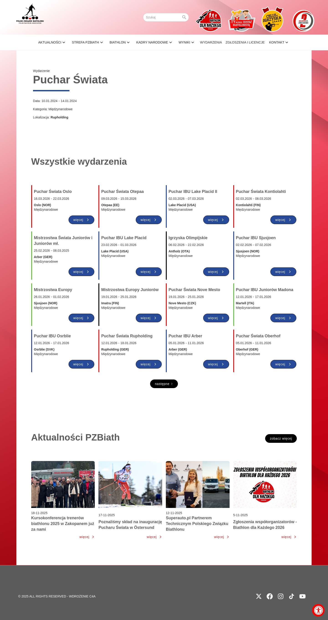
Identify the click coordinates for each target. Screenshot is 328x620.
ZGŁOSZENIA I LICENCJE (245, 42)
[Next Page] (164, 383)
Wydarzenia (211, 42)
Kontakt (276, 42)
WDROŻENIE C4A (82, 596)
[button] (52, 42)
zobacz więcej (281, 438)
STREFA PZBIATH (85, 42)
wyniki (184, 42)
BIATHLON (118, 42)
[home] (30, 17)
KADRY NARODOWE (152, 42)
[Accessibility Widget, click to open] (318, 610)
